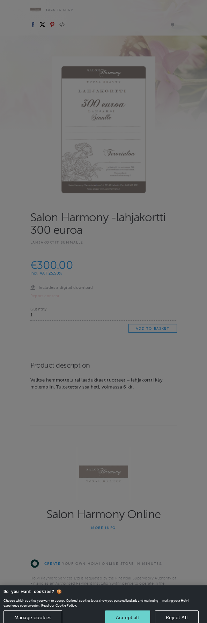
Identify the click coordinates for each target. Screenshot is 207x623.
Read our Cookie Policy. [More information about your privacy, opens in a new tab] (59, 612)
